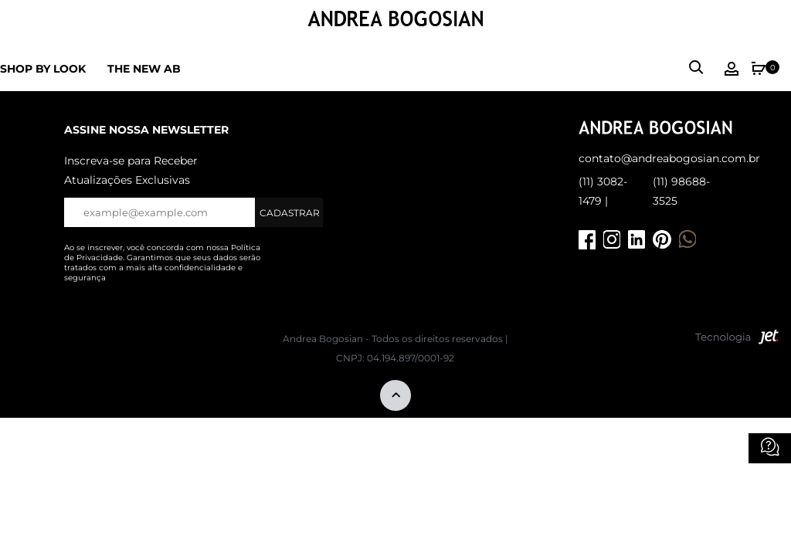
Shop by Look (43, 69)
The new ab (144, 69)
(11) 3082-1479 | (603, 191)
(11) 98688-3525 (681, 191)
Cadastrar (290, 213)
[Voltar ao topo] (395, 396)
